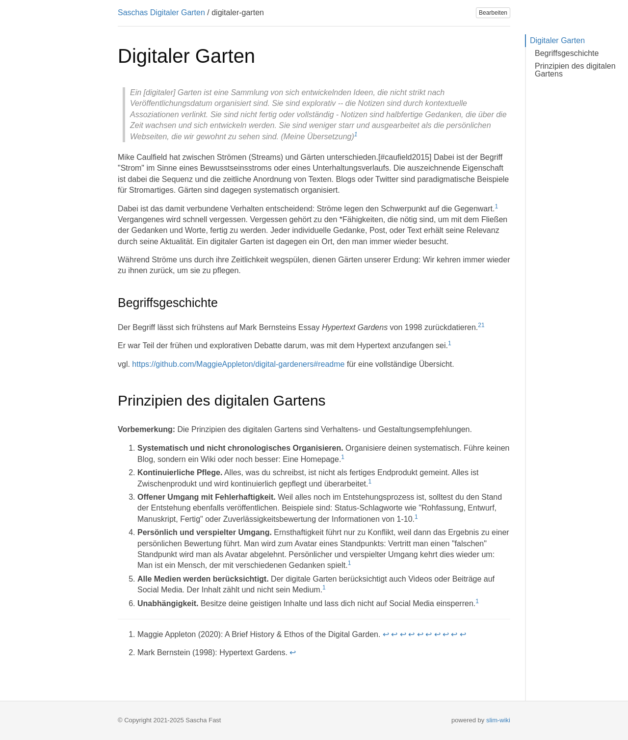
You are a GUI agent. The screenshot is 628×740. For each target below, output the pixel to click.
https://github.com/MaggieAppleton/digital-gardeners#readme (238, 364)
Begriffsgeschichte (567, 53)
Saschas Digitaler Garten (161, 12)
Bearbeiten (493, 12)
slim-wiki (498, 720)
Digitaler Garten (557, 40)
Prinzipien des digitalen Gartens (575, 70)
